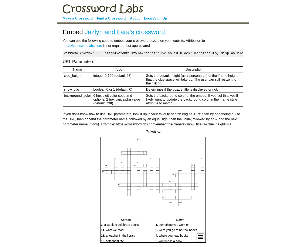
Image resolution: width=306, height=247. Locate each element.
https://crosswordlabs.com (82, 46)
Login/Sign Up (155, 18)
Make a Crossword (78, 18)
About (135, 18)
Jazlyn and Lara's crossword (125, 31)
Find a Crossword (111, 18)
